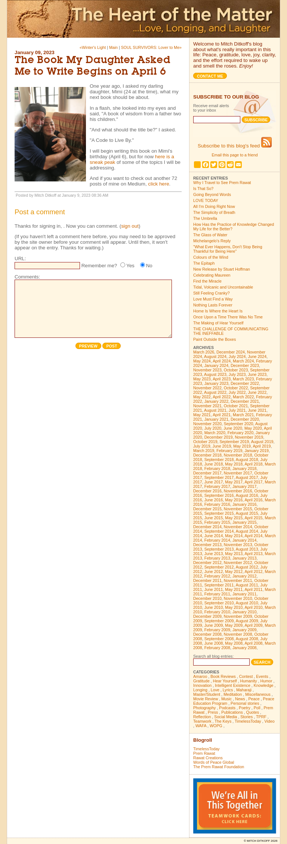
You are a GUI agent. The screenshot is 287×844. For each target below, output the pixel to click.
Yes (130, 265)
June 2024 (257, 356)
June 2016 (213, 500)
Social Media (225, 716)
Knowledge (264, 685)
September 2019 (234, 441)
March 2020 (214, 432)
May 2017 (234, 482)
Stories (246, 716)
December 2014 (207, 526)
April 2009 (254, 625)
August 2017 (247, 477)
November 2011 (238, 580)
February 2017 (217, 486)
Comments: (27, 277)
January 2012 (244, 576)
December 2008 (207, 634)
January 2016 (244, 504)
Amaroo (200, 676)
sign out (130, 226)
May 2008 (234, 643)
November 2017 (238, 473)
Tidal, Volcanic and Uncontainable (223, 287)
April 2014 (254, 535)
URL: (20, 258)
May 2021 (202, 414)
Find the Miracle (207, 281)
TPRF (261, 716)
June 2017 (213, 482)
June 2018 (213, 464)
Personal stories (245, 703)
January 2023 (216, 383)
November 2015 (238, 509)
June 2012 (213, 571)
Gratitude (201, 681)
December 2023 (245, 365)
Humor (266, 681)
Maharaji (243, 690)
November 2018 (238, 455)
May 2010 (234, 607)
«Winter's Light (93, 47)
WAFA (200, 725)
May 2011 (234, 589)
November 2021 (207, 406)
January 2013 (244, 558)
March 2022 (243, 397)
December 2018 (207, 455)
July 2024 (237, 356)
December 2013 (207, 544)
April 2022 (222, 397)
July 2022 (237, 392)
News (240, 699)
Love (215, 690)
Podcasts (227, 708)
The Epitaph (204, 263)
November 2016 (238, 491)
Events (262, 676)
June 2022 (257, 392)
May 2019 (242, 446)
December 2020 (245, 419)
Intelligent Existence (232, 685)
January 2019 (256, 450)
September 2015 (219, 513)
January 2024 (216, 365)
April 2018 (254, 464)
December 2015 (207, 509)
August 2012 (247, 567)
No (149, 265)
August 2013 (247, 549)
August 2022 (215, 392)
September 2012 (219, 567)
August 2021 (215, 410)
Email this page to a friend (234, 155)
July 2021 (237, 410)
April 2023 (222, 379)
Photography (204, 708)
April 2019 (262, 446)
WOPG (216, 725)
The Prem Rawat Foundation (218, 766)
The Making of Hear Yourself (218, 323)
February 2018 (217, 468)
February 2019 (229, 450)
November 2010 (238, 598)
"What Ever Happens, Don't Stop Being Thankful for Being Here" (227, 249)
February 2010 (217, 612)
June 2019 (222, 446)
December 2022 (245, 383)
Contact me (210, 76)
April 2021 (222, 414)
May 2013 (234, 553)
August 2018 (247, 459)
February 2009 (217, 629)
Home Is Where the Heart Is (218, 311)
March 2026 (203, 352)
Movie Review (205, 699)
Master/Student (206, 694)
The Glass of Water (210, 235)
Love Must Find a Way (213, 299)
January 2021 (216, 419)
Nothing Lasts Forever (212, 305)
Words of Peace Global (213, 762)
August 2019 (262, 441)
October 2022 (236, 388)
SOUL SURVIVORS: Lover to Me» (151, 47)
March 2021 (243, 414)
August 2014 (247, 531)
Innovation (202, 685)
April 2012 (254, 571)
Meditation (232, 694)
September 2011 (219, 585)
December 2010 (207, 598)
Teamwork (202, 721)
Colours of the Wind (210, 257)
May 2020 (253, 428)
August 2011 (247, 585)
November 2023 (207, 370)
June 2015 (213, 518)
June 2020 (232, 428)
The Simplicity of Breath (214, 212)
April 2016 (254, 500)
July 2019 (201, 446)
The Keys (223, 721)
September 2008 (219, 638)
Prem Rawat (204, 753)
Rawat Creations (208, 758)
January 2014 (244, 540)
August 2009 (247, 621)
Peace (253, 699)
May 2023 (202, 379)
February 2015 (217, 522)
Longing (200, 690)
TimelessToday (248, 721)
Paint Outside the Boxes (214, 339)
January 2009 (244, 629)
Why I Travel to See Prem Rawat (222, 182)
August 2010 (247, 603)
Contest (246, 676)
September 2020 (238, 423)
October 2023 (236, 370)
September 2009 (219, 621)
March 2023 (243, 379)
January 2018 (244, 468)
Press (213, 712)
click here (158, 184)
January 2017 (244, 486)
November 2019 (249, 437)
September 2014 (219, 531)
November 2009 (238, 616)
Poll (257, 708)
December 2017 (207, 473)
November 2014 (238, 526)
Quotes (252, 712)
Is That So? (203, 188)
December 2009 (207, 616)
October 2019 (205, 441)
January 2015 (244, 522)
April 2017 (254, 482)
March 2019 (203, 450)
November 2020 (207, 423)
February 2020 (240, 432)
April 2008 (254, 643)
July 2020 (213, 428)
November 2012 (238, 562)
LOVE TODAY (205, 200)
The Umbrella (205, 218)
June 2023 (257, 374)
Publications (232, 712)
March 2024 (243, 361)
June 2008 (213, 643)
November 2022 (207, 388)
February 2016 (217, 504)
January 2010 (244, 612)
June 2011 (213, 589)
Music (226, 699)
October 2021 (236, 406)
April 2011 (254, 589)
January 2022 (216, 401)
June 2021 (257, 410)
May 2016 (234, 500)
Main (113, 47)
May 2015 (234, 518)
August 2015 (247, 513)
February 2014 (217, 540)
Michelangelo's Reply (212, 241)
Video (270, 721)
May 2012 (234, 571)
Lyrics (228, 690)
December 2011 (207, 580)
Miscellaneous (258, 694)
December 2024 (230, 352)
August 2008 (247, 638)
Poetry (244, 708)
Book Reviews (223, 676)
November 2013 (238, 544)
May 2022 (202, 397)
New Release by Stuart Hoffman (221, 269)
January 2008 (244, 647)
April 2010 (254, 607)
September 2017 (219, 477)
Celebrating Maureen (212, 275)
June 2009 (213, 625)
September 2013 (219, 549)
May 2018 (234, 464)
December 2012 (207, 562)
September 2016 (219, 495)
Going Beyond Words (212, 194)
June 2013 (213, 553)
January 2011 (244, 594)
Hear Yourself (225, 681)
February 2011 (217, 594)
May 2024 (202, 361)
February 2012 (217, 576)
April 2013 (254, 553)
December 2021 (245, 401)
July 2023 (237, 374)
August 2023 (215, 374)
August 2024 (215, 356)
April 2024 (222, 361)
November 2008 (238, 634)
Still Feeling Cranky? (211, 293)
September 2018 (219, 459)
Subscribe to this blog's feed (235, 146)
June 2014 (213, 535)
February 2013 (217, 558)
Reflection (202, 716)
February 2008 (217, 647)
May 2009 (234, 625)
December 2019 (218, 437)
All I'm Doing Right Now (214, 206)
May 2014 (234, 535)
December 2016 (207, 491)
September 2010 (219, 603)
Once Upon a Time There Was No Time (228, 317)
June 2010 (213, 607)
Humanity (248, 681)
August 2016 (247, 495)
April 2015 (254, 518)
